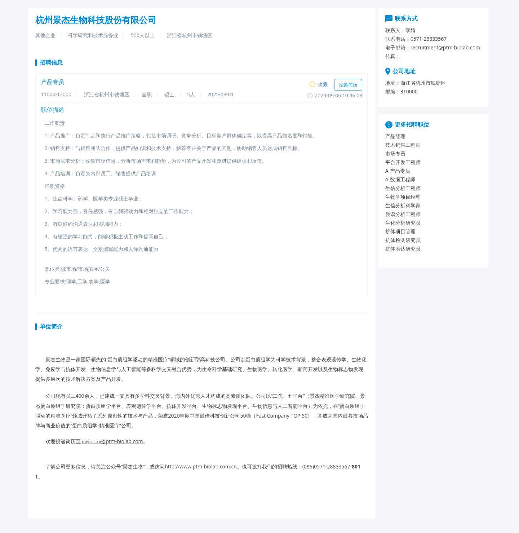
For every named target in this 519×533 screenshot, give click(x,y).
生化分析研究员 (403, 222)
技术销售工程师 (403, 144)
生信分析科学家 (403, 205)
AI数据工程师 (400, 179)
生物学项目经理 (403, 196)
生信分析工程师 (403, 188)
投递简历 (348, 85)
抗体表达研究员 (403, 248)
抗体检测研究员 (403, 240)
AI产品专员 (397, 170)
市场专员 (395, 153)
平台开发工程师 (403, 162)
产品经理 (395, 136)
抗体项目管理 (400, 231)
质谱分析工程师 (403, 214)
